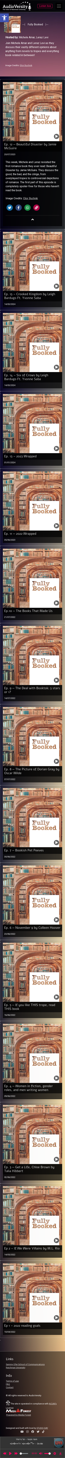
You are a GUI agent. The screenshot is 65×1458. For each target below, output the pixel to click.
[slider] (24, 1453)
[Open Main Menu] (59, 6)
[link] (4, 17)
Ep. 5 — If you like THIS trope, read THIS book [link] (29, 1007)
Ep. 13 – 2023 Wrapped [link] (20, 456)
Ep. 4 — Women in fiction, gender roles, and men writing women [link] (28, 1088)
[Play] (10, 1453)
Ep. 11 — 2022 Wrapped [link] (20, 534)
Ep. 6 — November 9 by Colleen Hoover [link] (32, 928)
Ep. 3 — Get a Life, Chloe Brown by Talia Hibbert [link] (29, 1169)
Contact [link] (9, 1387)
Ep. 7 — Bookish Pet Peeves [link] (24, 850)
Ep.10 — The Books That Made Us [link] (28, 611)
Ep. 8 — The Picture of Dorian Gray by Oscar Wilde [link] (31, 771)
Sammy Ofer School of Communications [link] (25, 1364)
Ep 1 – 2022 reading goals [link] (22, 1326)
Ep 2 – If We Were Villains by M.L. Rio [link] (32, 1248)
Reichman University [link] (15, 1367)
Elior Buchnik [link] (26, 65)
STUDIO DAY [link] (42, 1428)
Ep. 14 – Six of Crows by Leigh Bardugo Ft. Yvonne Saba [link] (26, 377)
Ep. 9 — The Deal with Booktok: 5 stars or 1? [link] (32, 690)
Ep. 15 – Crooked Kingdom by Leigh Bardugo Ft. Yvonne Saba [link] (29, 296)
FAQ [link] (8, 1384)
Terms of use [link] (12, 1381)
